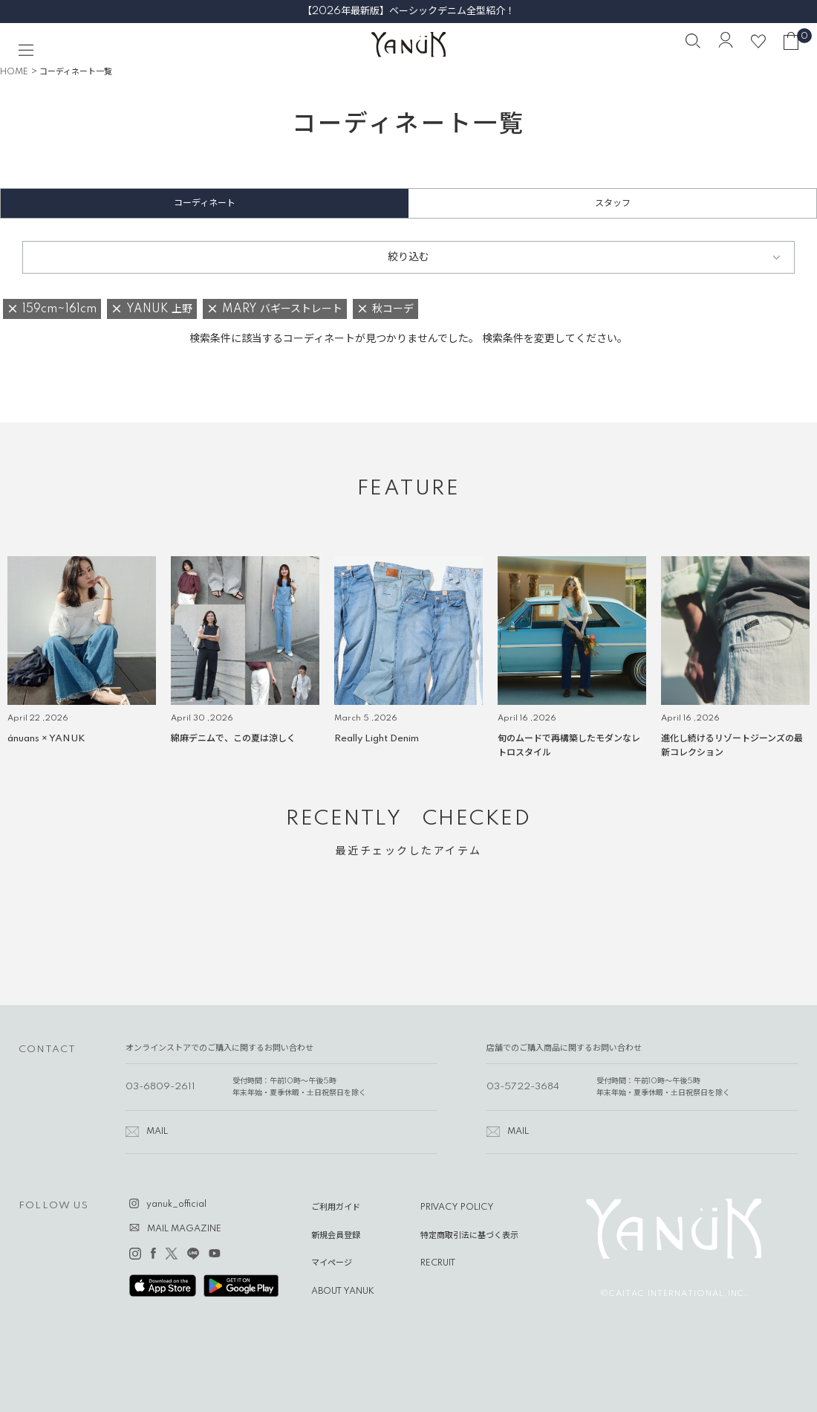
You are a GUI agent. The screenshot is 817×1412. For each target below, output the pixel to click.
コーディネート (204, 203)
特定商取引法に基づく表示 (469, 1235)
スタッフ (613, 203)
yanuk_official (176, 1204)
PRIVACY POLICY (457, 1207)
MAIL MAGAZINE (184, 1229)
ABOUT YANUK (342, 1291)
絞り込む (408, 257)
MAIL (157, 1131)
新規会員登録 (335, 1235)
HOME (14, 72)
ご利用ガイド (335, 1207)
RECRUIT (437, 1263)
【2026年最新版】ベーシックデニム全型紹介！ (408, 11)
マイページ (331, 1263)
